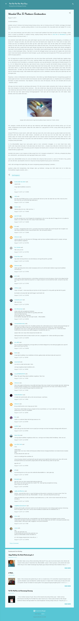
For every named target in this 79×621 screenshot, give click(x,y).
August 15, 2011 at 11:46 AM (21, 222)
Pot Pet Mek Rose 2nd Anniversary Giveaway (20, 591)
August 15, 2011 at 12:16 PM (21, 261)
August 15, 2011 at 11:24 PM (21, 511)
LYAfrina (16, 288)
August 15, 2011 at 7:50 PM (21, 474)
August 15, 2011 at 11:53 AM (21, 232)
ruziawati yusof (18, 300)
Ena (15, 226)
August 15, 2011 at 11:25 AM (21, 192)
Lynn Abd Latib (18, 444)
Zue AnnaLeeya (18, 309)
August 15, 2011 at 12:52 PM (21, 338)
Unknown (16, 237)
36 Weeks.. (11, 573)
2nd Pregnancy (16, 175)
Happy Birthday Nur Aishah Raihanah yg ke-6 (21, 555)
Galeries (42, 613)
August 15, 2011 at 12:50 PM (21, 319)
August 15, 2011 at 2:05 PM (21, 421)
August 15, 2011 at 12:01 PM (21, 243)
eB (15, 470)
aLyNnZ (16, 426)
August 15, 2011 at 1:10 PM (21, 378)
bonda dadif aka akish (19, 181)
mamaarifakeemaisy (19, 323)
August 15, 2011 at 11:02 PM (21, 501)
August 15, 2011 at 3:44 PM (21, 465)
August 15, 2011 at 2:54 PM (21, 431)
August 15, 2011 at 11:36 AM (21, 211)
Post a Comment (14, 543)
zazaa (16, 528)
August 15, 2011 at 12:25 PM (21, 304)
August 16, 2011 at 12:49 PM (21, 539)
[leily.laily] (16, 479)
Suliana (16, 207)
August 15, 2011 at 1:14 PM (21, 399)
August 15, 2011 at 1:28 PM (21, 412)
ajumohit (16, 216)
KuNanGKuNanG (18, 394)
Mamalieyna (63, 34)
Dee (15, 417)
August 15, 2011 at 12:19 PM (21, 271)
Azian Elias (17, 256)
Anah (15, 353)
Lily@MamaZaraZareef (20, 505)
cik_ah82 (16, 342)
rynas (15, 516)
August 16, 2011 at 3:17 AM (21, 523)
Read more (68, 568)
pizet (15, 276)
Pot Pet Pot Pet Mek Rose (18, 3)
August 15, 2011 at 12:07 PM (21, 252)
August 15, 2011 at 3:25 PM (21, 440)
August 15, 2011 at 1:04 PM (21, 369)
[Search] (73, 4)
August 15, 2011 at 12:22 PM (21, 295)
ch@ (15, 196)
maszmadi (17, 362)
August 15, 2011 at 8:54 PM (21, 486)
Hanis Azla (17, 435)
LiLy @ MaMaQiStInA (19, 373)
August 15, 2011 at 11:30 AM (21, 202)
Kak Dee (55, 34)
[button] (70, 13)
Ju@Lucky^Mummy (19, 491)
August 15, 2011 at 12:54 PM (21, 348)
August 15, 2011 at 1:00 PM (21, 357)
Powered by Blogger (39, 611)
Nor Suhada (17, 247)
